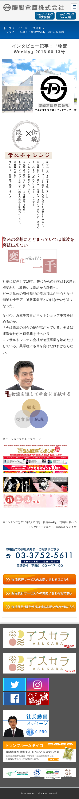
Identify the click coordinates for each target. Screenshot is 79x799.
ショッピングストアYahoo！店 (66, 16)
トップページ (11, 28)
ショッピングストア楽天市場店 (45, 16)
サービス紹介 (33, 28)
